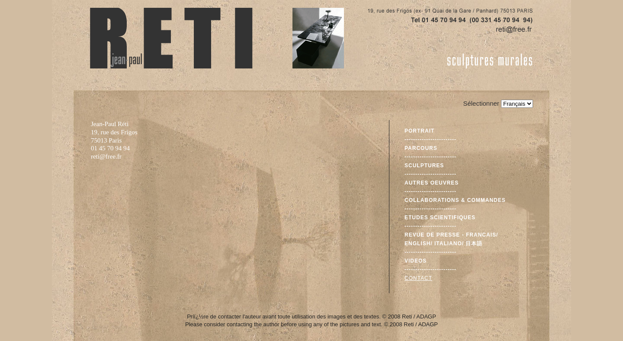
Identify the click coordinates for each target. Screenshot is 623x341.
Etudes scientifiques (440, 217)
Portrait (419, 131)
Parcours (421, 148)
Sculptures (424, 165)
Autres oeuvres (432, 183)
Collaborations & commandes (455, 200)
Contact (418, 278)
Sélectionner (481, 103)
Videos (416, 261)
